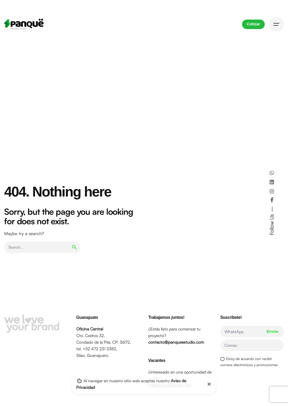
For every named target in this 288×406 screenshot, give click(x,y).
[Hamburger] (276, 24)
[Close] (209, 384)
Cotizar (253, 24)
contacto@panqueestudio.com (176, 342)
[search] (74, 247)
